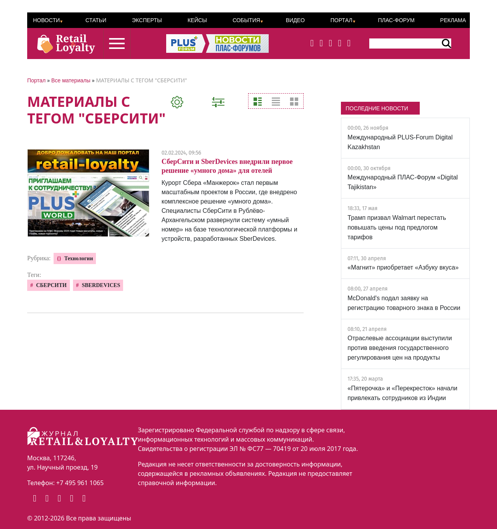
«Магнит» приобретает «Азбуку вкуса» (403, 267)
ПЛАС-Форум (396, 20)
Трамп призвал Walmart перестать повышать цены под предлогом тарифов (397, 227)
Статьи (95, 20)
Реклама (453, 20)
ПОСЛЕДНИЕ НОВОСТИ (377, 108)
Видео (295, 20)
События (246, 20)
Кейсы (197, 20)
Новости (46, 20)
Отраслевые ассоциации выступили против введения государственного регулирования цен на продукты (400, 348)
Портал (341, 20)
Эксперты (147, 20)
